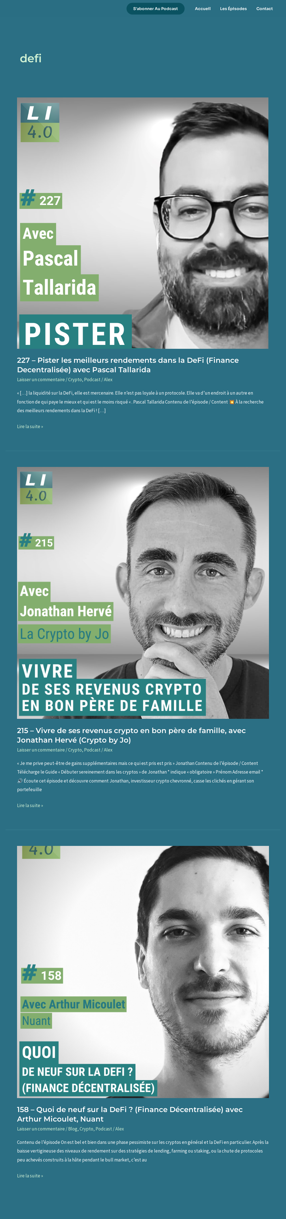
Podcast (92, 379)
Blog (72, 1129)
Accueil (207, 8)
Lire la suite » (30, 426)
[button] (161, 9)
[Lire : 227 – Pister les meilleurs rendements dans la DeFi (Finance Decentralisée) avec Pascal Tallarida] (142, 223)
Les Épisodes (236, 8)
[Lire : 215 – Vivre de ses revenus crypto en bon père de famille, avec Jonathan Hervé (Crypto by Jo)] (143, 592)
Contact (265, 8)
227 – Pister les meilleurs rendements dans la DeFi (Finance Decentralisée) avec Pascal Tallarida (128, 365)
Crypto (75, 379)
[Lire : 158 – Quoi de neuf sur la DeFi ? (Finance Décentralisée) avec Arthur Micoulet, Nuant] (143, 971)
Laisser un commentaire (41, 379)
